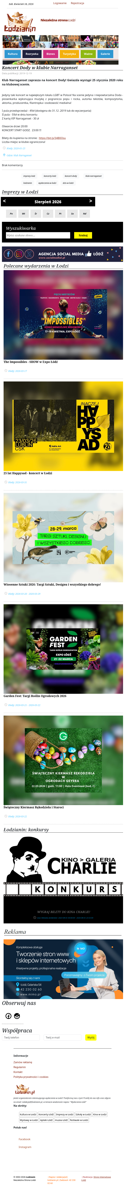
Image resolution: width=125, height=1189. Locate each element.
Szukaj (83, 235)
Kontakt (18, 1072)
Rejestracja (77, 3)
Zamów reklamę (23, 1062)
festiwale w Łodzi (79, 1120)
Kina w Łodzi (100, 1114)
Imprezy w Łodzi (64, 1114)
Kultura (13, 54)
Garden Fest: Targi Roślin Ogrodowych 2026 (35, 696)
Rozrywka (32, 54)
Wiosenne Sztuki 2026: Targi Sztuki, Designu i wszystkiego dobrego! (52, 584)
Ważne (88, 54)
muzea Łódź (61, 1120)
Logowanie (60, 3)
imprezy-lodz (29, 175)
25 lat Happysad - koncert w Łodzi (28, 473)
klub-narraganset (94, 175)
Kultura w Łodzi (28, 1114)
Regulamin (20, 1067)
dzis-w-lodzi (68, 182)
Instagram (25, 1147)
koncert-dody (71, 175)
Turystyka (69, 54)
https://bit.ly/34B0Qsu (52, 138)
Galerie (105, 54)
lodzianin (27, 182)
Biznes (50, 54)
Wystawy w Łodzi (29, 1120)
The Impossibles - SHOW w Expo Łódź (31, 362)
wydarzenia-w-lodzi (47, 182)
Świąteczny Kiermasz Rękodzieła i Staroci (34, 807)
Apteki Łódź (46, 1120)
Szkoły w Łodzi (83, 1114)
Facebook (24, 1139)
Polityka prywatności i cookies (31, 1076)
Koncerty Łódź (46, 1114)
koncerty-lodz (50, 175)
